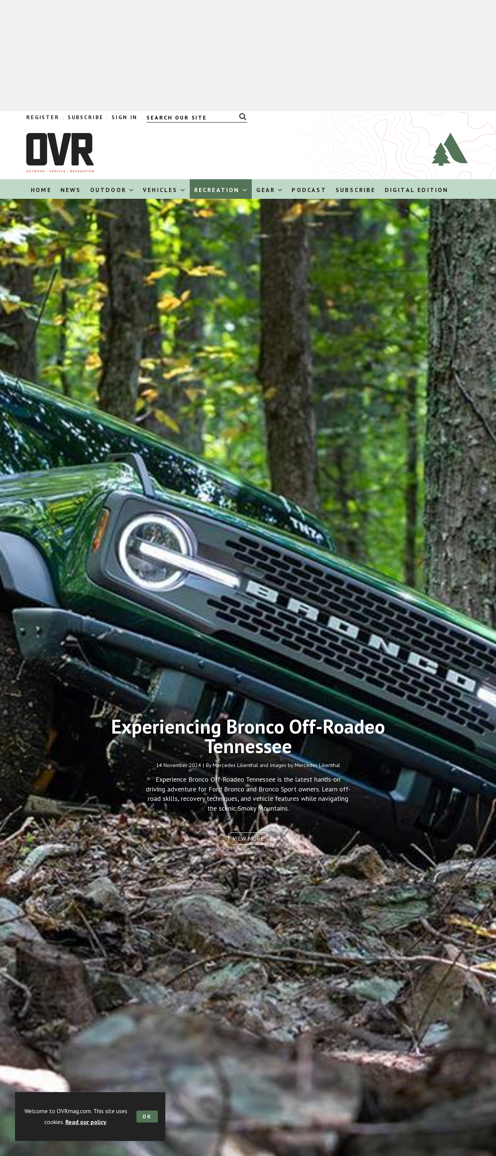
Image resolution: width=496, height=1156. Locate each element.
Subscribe (86, 117)
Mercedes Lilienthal (235, 773)
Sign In (125, 117)
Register (42, 117)
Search (240, 116)
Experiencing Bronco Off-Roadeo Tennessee (248, 744)
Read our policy (85, 1122)
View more (248, 846)
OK (147, 1116)
